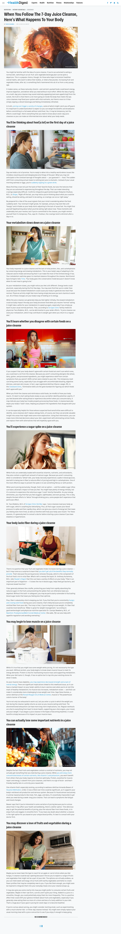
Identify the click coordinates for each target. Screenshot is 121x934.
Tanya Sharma (10, 24)
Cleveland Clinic (15, 387)
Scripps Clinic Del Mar (33, 504)
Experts (34, 3)
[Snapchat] (114, 3)
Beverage (30, 9)
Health (42, 3)
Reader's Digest (20, 579)
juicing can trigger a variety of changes (28, 106)
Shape (15, 194)
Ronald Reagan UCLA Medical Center (37, 695)
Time (23, 279)
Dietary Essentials (19, 9)
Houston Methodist (13, 790)
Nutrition (50, 3)
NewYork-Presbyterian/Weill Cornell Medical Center (25, 613)
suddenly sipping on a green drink (44, 183)
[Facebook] (108, 3)
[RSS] (118, 3)
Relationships (69, 3)
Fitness (58, 3)
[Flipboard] (111, 3)
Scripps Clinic (53, 308)
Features (79, 3)
